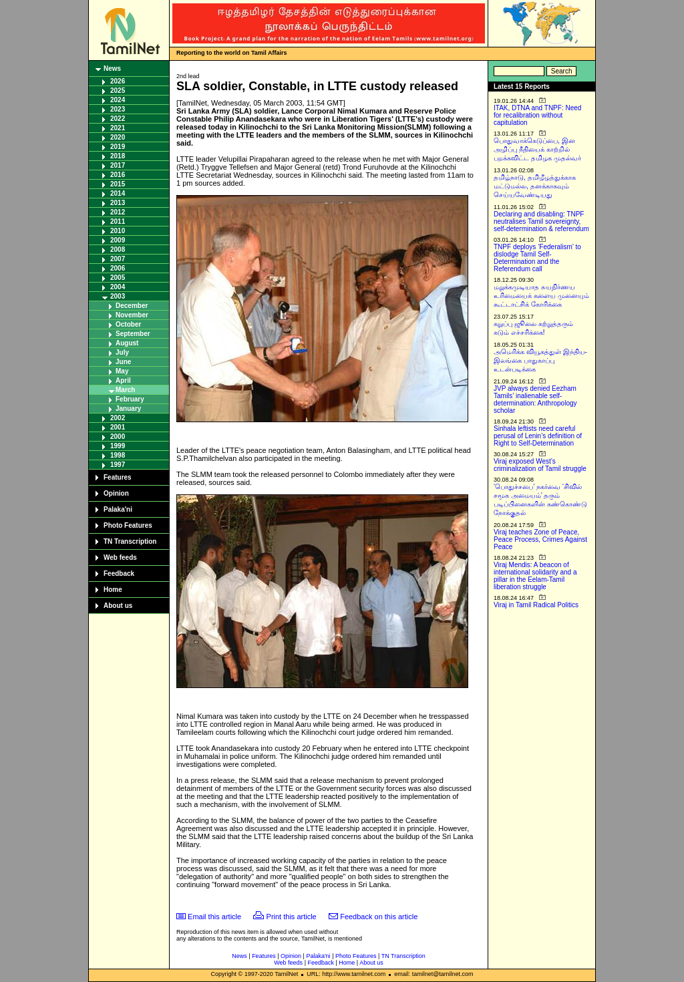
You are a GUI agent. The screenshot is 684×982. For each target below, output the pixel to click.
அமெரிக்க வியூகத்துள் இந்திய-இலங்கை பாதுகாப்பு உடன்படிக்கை (540, 360)
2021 (117, 128)
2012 (117, 212)
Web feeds (120, 557)
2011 (117, 221)
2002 (117, 418)
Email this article (214, 917)
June (123, 361)
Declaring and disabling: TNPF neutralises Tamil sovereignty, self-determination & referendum (541, 221)
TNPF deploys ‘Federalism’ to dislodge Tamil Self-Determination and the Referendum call (537, 258)
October (128, 324)
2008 (117, 249)
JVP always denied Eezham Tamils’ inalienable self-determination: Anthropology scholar (535, 399)
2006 (117, 268)
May (122, 371)
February (130, 399)
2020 (117, 137)
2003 (117, 296)
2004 (117, 287)
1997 (117, 464)
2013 (117, 202)
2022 (117, 118)
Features (118, 477)
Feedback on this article (378, 917)
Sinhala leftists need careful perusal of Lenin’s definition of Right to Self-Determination (538, 436)
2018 (117, 156)
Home (113, 589)
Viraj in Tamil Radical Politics (536, 605)
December (132, 305)
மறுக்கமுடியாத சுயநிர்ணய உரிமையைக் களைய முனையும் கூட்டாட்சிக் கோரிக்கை (541, 295)
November (132, 315)
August (127, 343)
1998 (117, 455)
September (133, 333)
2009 (117, 240)
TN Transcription (130, 541)
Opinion (116, 493)
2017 (117, 165)
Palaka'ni (118, 509)
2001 (117, 427)
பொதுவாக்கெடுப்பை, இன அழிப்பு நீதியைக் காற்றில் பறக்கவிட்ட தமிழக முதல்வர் (537, 149)
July (122, 352)
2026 (117, 81)
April (123, 380)
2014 (117, 193)
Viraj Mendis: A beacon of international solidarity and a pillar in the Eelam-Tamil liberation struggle (535, 576)
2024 (117, 100)
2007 (117, 259)
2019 (117, 146)
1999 (117, 446)
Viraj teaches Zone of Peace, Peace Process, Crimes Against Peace (540, 539)
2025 (117, 90)
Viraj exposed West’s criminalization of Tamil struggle (540, 465)
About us (118, 605)
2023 (117, 109)
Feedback (119, 573)
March (125, 389)
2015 (117, 184)
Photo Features (128, 525)
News (112, 68)
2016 (117, 174)
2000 (117, 436)
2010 (117, 230)
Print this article (292, 917)
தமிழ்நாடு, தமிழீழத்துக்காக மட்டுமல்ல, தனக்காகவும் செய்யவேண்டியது (535, 186)
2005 (117, 277)
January (128, 408)
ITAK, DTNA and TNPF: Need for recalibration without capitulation (537, 115)
